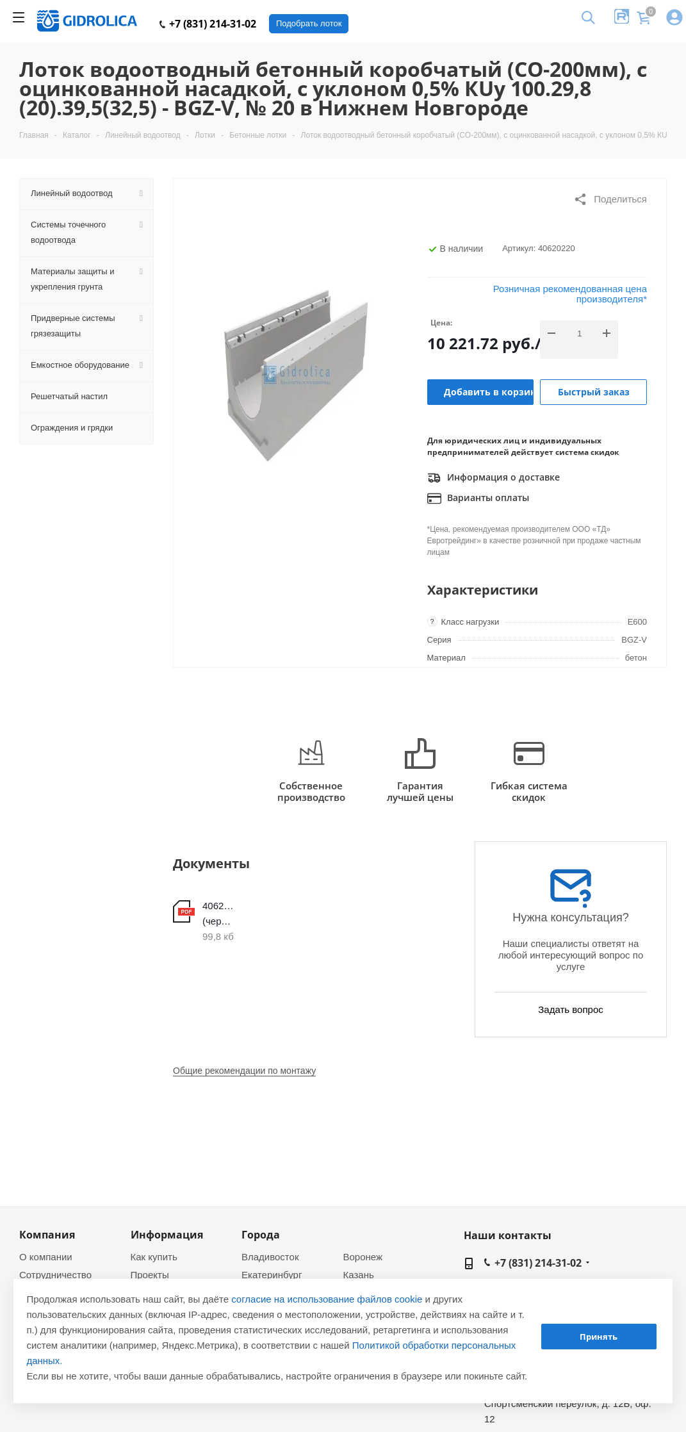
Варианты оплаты (478, 498)
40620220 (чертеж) (218, 913)
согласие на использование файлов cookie (326, 1299)
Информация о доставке (493, 478)
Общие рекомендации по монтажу (244, 1071)
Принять (598, 1336)
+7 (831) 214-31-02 (207, 24)
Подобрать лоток (308, 23)
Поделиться (610, 199)
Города (260, 1235)
